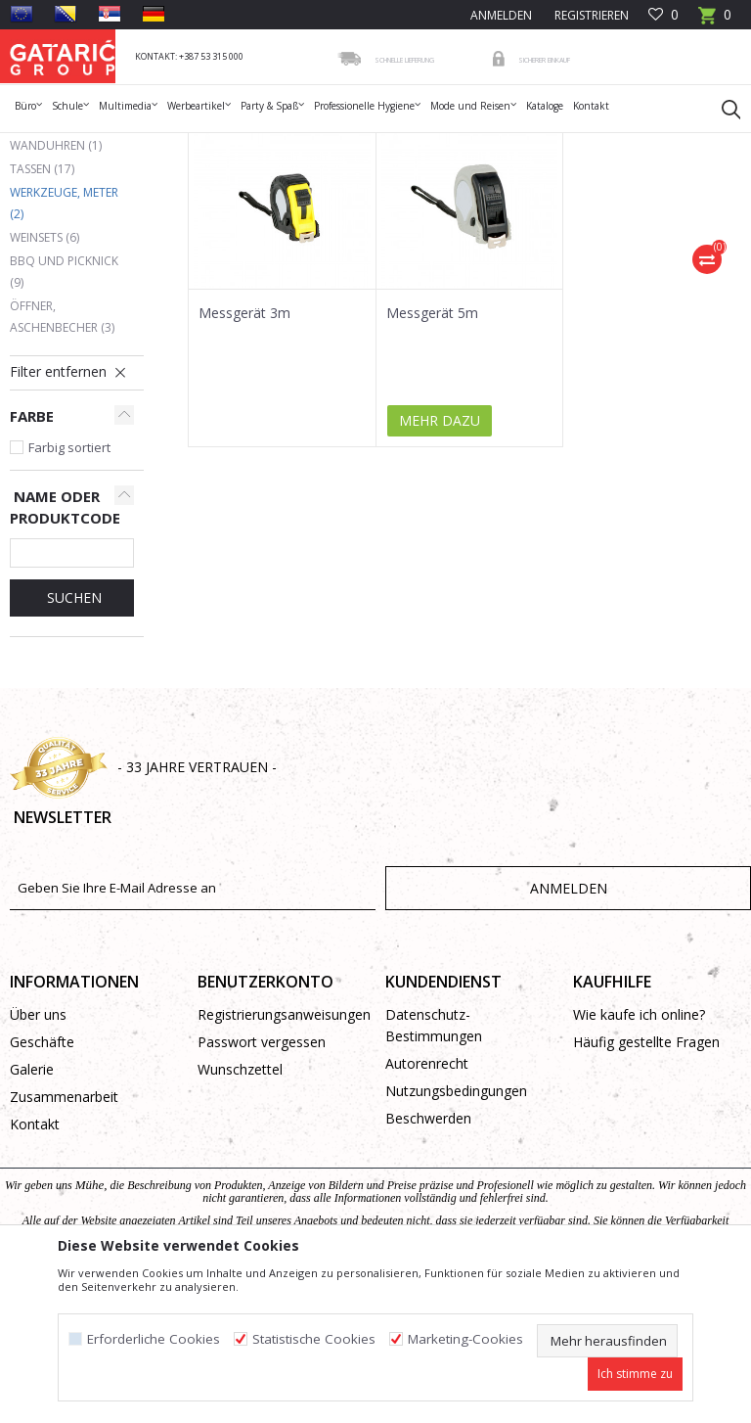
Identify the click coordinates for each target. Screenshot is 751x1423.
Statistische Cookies (314, 1339)
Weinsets (44, 370)
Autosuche (455, 215)
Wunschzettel (240, 1202)
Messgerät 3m (244, 446)
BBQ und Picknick (64, 405)
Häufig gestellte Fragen (646, 1175)
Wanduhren (56, 278)
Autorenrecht (426, 1196)
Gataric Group (49, 145)
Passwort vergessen (262, 1175)
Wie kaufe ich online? (639, 1147)
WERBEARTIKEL (207, 145)
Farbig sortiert (69, 580)
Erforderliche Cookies (153, 1339)
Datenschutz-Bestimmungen (433, 1158)
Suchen (72, 730)
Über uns (38, 1147)
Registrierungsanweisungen (282, 1147)
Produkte (128, 145)
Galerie (32, 1202)
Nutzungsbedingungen (456, 1224)
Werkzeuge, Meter (64, 336)
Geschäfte (42, 1175)
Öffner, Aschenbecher (62, 450)
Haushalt (285, 145)
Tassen (42, 302)
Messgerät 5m (432, 446)
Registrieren (590, 15)
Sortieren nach (563, 215)
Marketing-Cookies (465, 1339)
